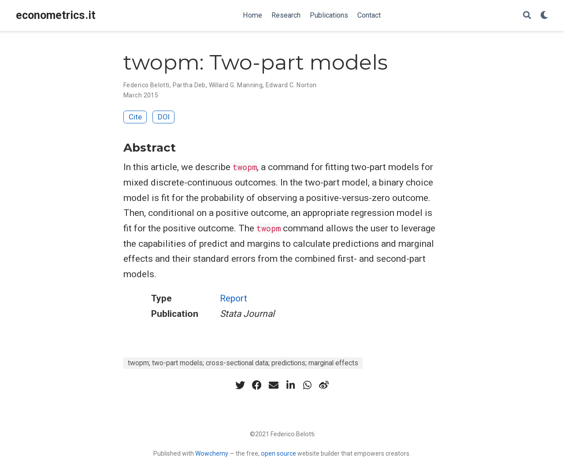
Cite (135, 116)
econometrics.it (56, 15)
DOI (164, 116)
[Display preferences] (544, 16)
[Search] (527, 16)
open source (278, 453)
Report (233, 298)
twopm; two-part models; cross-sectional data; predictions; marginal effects (243, 363)
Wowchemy (211, 453)
